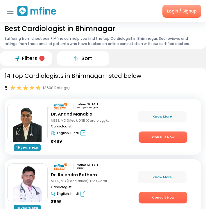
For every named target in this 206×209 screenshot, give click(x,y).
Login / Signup (182, 11)
